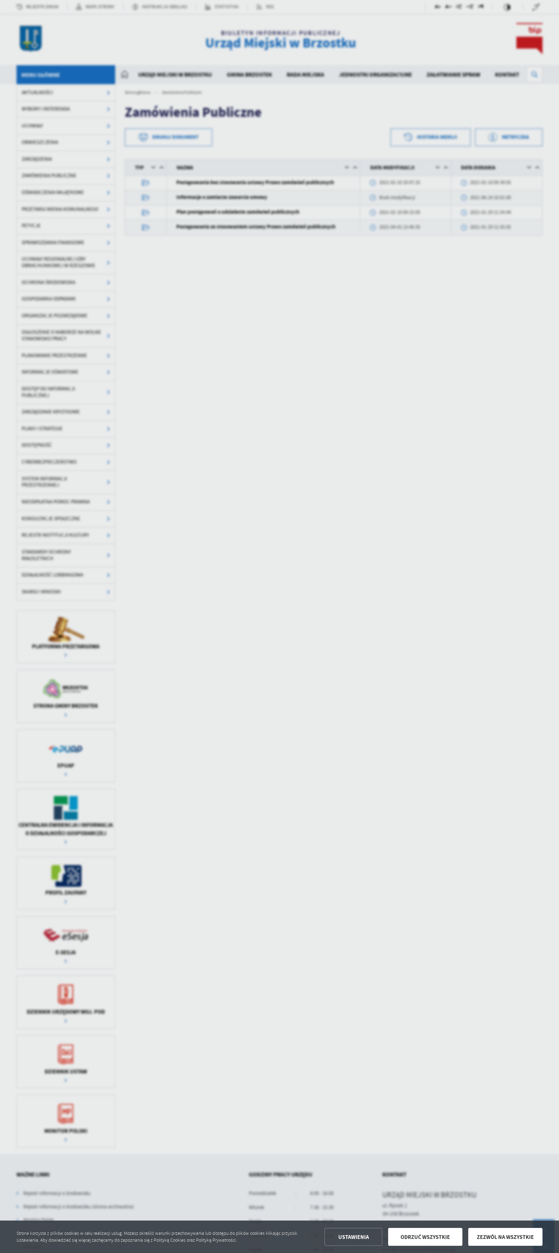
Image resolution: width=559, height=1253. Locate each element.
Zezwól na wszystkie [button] (505, 1237)
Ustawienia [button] (353, 1237)
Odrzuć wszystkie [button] (425, 1237)
